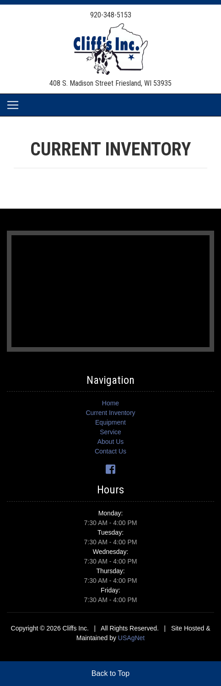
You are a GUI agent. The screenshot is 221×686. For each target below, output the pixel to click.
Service (110, 432)
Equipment (110, 422)
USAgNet (131, 638)
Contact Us (110, 451)
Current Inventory (110, 412)
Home (110, 403)
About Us (110, 441)
